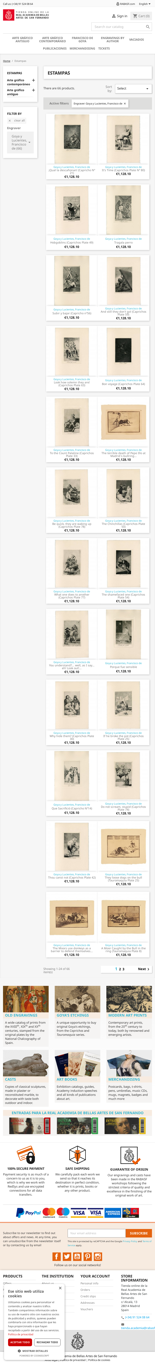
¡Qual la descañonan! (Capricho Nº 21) (72, 171)
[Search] (121, 26)
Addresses (88, 1303)
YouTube (77, 1256)
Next (144, 969)
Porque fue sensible (123, 667)
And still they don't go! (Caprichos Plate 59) (123, 313)
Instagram (98, 1256)
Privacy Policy (130, 1241)
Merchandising (82, 48)
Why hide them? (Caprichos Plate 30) (72, 737)
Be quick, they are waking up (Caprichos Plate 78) (71, 525)
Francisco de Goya (82, 39)
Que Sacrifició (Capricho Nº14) (72, 808)
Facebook (56, 1256)
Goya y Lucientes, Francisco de (71, 167)
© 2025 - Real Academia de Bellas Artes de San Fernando (77, 1356)
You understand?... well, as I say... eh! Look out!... (71, 666)
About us (48, 1283)
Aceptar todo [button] (20, 1342)
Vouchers (87, 1309)
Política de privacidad (73, 1360)
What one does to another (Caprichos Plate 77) (71, 596)
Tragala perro (123, 242)
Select (133, 88)
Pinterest (88, 1256)
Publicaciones (55, 48)
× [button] (60, 1288)
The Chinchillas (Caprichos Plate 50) (123, 525)
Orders (85, 1290)
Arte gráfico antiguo (22, 39)
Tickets (104, 48)
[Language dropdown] (145, 4)
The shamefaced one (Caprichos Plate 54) (123, 596)
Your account (95, 1276)
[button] (34, 1351)
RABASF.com (125, 4)
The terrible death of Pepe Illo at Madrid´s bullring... (124, 454)
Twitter (67, 1256)
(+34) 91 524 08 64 (137, 1317)
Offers (7, 1283)
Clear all (16, 120)
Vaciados (136, 39)
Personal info (89, 1283)
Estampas (14, 73)
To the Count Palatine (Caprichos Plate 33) (72, 454)
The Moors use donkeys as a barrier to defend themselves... (72, 949)
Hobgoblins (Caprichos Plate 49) (71, 242)
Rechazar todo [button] (47, 1342)
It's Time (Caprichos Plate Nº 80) (123, 170)
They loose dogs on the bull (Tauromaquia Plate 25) (123, 879)
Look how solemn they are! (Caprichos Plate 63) (72, 383)
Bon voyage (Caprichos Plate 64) (123, 384)
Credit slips (88, 1296)
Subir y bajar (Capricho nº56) (71, 313)
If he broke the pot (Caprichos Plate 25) (123, 737)
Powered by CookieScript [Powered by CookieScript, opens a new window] (34, 1355)
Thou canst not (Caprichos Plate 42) (72, 877)
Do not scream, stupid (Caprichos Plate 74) (123, 808)
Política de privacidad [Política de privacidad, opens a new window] (20, 1334)
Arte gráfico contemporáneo (52, 39)
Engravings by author (112, 39)
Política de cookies (99, 1360)
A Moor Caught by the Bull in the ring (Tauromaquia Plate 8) (123, 949)
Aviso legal (51, 1360)
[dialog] (34, 1322)
